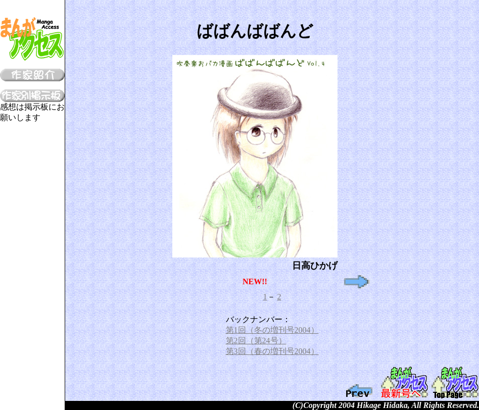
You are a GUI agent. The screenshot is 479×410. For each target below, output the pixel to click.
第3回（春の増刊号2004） (272, 351)
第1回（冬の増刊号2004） (272, 330)
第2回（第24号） (256, 340)
